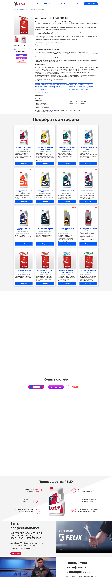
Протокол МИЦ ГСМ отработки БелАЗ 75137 (81, 83)
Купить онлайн (90, 3)
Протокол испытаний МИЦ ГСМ (43, 92)
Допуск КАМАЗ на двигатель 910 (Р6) (79, 84)
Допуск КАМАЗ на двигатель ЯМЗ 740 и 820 (81, 86)
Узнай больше (16, 553)
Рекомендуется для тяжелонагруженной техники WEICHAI (50, 83)
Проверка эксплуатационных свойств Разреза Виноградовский (52, 84)
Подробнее (24, 163)
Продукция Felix (23, 9)
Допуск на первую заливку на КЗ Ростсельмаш (82, 87)
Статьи (79, 4)
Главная (16, 9)
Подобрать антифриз (69, 4)
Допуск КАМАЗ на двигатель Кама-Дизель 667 (48, 86)
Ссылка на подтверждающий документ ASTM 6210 (84, 53)
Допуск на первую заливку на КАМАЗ (45, 87)
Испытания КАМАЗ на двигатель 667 (79, 89)
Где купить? (59, 4)
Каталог (51, 4)
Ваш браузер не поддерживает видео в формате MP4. (84, 537)
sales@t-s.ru (49, 111)
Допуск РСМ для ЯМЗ (41, 89)
